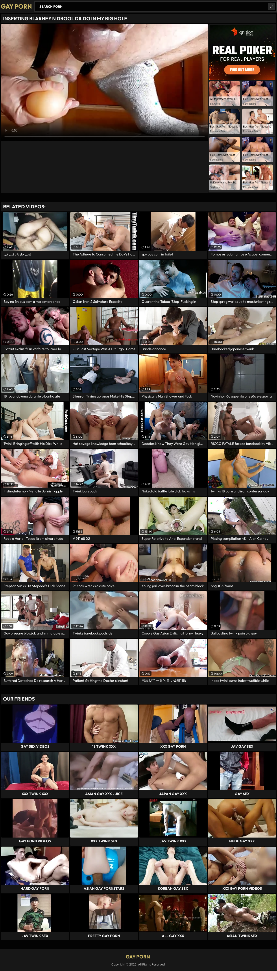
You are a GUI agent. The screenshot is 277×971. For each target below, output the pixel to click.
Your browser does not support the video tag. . (104, 82)
